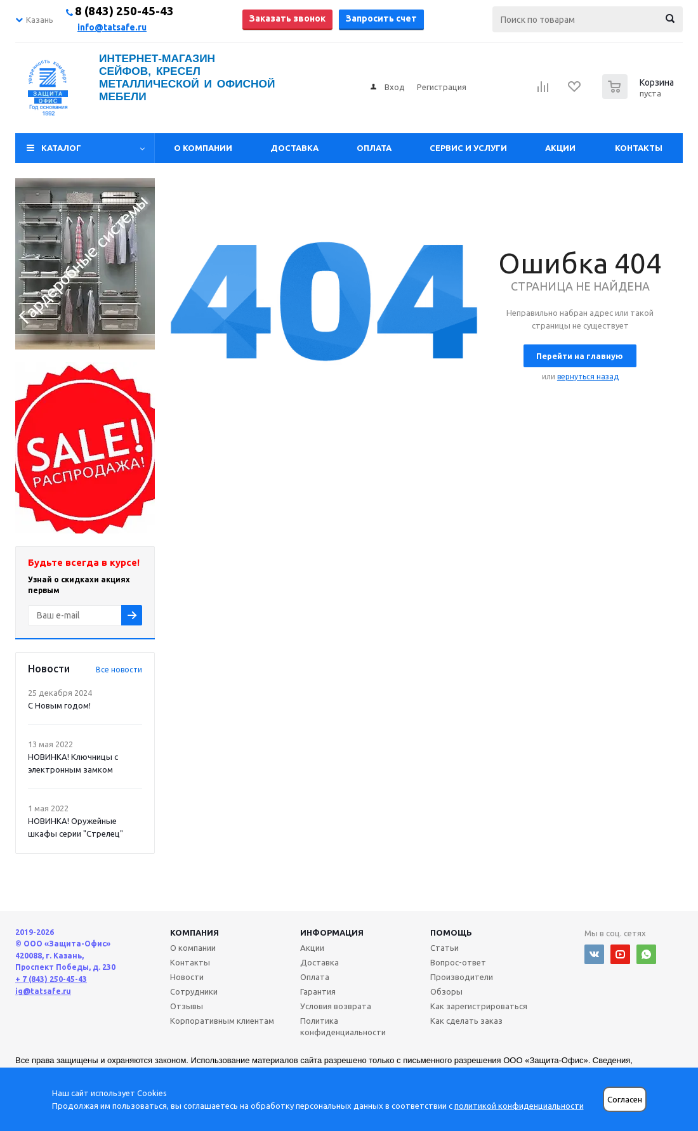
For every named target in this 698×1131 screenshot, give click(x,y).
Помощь (451, 932)
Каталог (61, 147)
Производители (461, 976)
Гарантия (318, 991)
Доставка (294, 147)
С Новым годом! (59, 705)
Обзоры (446, 991)
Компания (194, 932)
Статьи (444, 947)
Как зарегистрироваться (478, 1006)
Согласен (624, 1099)
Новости (187, 976)
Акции (560, 147)
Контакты (638, 147)
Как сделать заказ (466, 1020)
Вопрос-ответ (458, 962)
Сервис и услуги (468, 147)
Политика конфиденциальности (343, 1026)
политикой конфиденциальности (519, 1105)
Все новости (119, 669)
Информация (332, 932)
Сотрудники (194, 991)
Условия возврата (335, 1006)
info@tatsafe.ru (112, 27)
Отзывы (186, 1006)
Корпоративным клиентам (222, 1020)
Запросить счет (381, 18)
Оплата (374, 147)
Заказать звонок (287, 18)
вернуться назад (588, 376)
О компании (203, 147)
